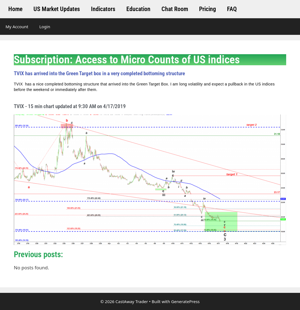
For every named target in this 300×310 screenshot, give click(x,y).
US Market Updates (56, 9)
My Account (17, 26)
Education (138, 9)
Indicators (103, 9)
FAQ (232, 9)
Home (15, 9)
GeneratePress (185, 301)
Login (44, 26)
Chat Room (174, 9)
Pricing (207, 9)
